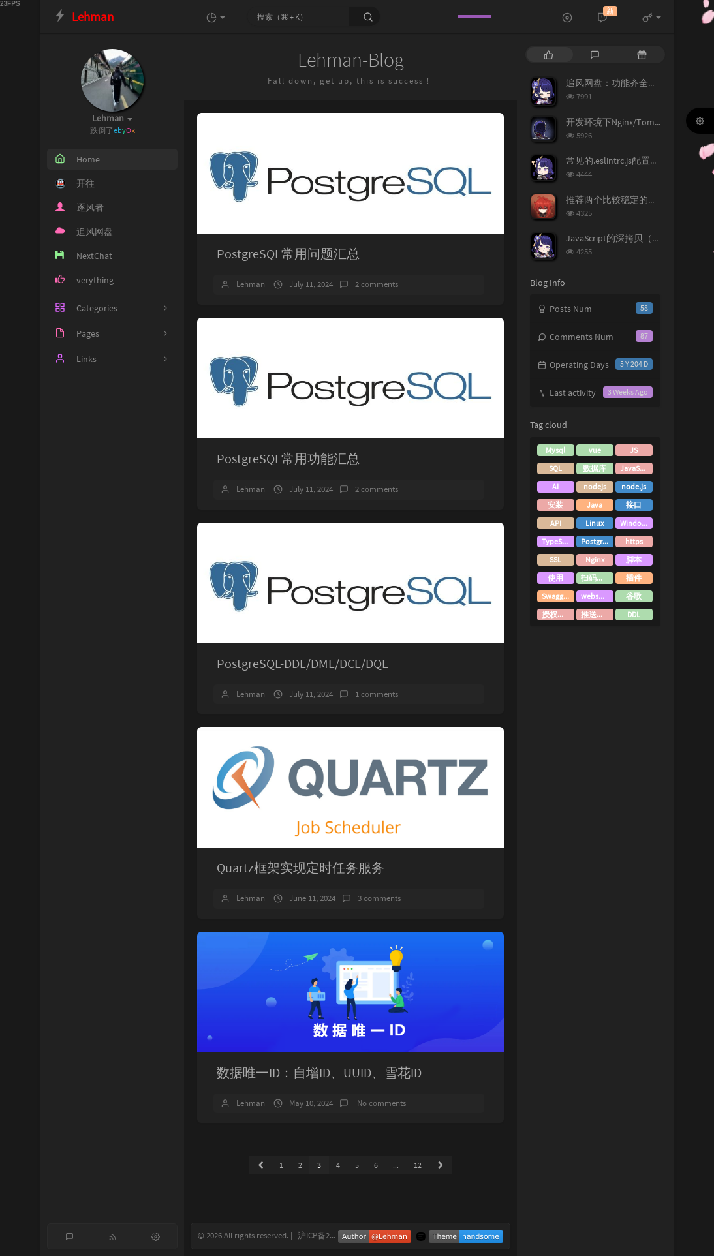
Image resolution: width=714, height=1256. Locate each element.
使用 (555, 578)
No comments (380, 1103)
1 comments (376, 693)
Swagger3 (558, 596)
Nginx (594, 559)
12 (418, 1165)
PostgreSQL (597, 541)
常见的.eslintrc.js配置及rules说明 (631, 160)
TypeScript (558, 541)
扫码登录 (596, 578)
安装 (555, 505)
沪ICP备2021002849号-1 (339, 1235)
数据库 (594, 468)
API (555, 523)
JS (634, 450)
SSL (555, 559)
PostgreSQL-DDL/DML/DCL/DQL (302, 663)
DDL (633, 614)
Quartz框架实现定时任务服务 (300, 867)
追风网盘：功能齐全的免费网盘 (630, 83)
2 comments (376, 284)
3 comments (379, 898)
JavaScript (636, 468)
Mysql (555, 450)
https (634, 541)
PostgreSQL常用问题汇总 (288, 253)
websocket (597, 596)
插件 (634, 578)
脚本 (634, 559)
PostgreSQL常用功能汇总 (288, 458)
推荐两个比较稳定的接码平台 (625, 200)
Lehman (250, 284)
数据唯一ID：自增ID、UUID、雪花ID (319, 1072)
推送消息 (596, 614)
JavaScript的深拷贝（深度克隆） (632, 238)
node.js (633, 486)
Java (594, 505)
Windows (635, 523)
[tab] (548, 54)
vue (595, 450)
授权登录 (557, 614)
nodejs (594, 486)
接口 (634, 505)
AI (555, 486)
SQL (555, 468)
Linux (594, 523)
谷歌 (634, 596)
